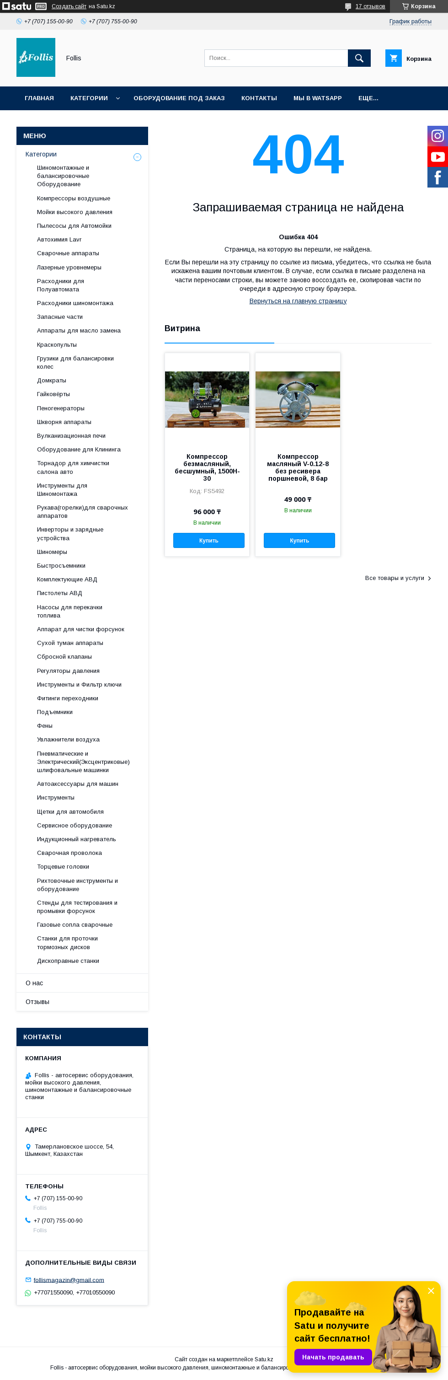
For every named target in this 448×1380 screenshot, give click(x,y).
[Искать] (359, 58)
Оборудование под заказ (179, 98)
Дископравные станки (68, 960)
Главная (39, 98)
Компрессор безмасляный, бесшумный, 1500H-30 (207, 467)
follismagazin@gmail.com (69, 1279)
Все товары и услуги (394, 578)
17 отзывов (370, 6)
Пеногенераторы (61, 408)
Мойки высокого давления (74, 212)
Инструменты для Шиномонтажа (62, 489)
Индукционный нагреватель (76, 839)
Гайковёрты (53, 394)
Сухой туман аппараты (70, 642)
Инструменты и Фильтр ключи (79, 684)
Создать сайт (69, 6)
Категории (89, 98)
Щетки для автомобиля (70, 811)
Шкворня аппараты (64, 422)
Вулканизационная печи (71, 435)
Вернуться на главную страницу (298, 301)
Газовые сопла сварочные (74, 924)
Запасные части (60, 316)
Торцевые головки (63, 866)
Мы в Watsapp (317, 98)
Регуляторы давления (68, 670)
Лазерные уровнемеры (69, 267)
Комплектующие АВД (67, 579)
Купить (209, 540)
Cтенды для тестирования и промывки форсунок (77, 906)
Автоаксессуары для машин (77, 783)
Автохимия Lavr (59, 239)
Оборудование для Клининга (79, 449)
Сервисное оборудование (74, 825)
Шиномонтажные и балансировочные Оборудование (63, 176)
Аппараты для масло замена (79, 330)
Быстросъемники (61, 565)
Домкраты (51, 380)
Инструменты (56, 797)
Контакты (259, 98)
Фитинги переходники (67, 698)
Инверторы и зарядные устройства (70, 533)
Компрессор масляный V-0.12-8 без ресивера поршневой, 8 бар (298, 467)
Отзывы (37, 1001)
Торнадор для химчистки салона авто (73, 467)
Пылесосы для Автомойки (74, 225)
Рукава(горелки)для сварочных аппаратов (82, 511)
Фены (45, 725)
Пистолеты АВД (59, 593)
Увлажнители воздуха (68, 739)
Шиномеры (52, 551)
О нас (34, 983)
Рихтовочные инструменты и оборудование (77, 884)
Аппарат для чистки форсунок (80, 629)
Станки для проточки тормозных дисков (67, 942)
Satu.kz (264, 1359)
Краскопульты (57, 344)
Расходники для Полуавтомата (60, 285)
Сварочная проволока (69, 852)
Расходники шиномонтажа (75, 303)
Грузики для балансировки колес (75, 362)
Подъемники (55, 712)
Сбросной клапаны (64, 656)
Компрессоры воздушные (73, 198)
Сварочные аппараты (68, 253)
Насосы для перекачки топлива (69, 611)
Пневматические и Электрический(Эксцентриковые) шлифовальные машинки (83, 761)
